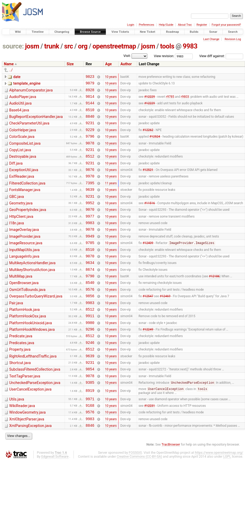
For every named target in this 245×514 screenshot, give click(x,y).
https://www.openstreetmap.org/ (219, 494)
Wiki (18, 32)
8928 (90, 92)
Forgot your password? (226, 24)
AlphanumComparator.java (31, 92)
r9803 (185, 99)
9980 (90, 352)
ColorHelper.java (22, 136)
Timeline (38, 32)
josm (32, 46)
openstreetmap (114, 46)
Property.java (19, 382)
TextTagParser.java (24, 411)
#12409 (148, 263)
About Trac (185, 24)
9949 (90, 255)
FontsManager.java (24, 203)
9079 (90, 84)
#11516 (149, 218)
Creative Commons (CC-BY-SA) (139, 498)
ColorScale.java (21, 144)
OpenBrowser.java (24, 307)
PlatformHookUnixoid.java (30, 352)
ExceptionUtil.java (23, 181)
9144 (90, 106)
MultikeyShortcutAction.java (32, 292)
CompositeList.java (24, 151)
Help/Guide (166, 24)
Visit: (127, 56)
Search (233, 32)
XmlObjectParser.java (26, 459)
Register (201, 24)
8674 (90, 292)
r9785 (170, 99)
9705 (90, 263)
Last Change (211, 39)
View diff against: (221, 56)
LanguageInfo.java (24, 277)
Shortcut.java (20, 396)
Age (108, 64)
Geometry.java (21, 218)
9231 (90, 129)
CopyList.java (20, 158)
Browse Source (90, 32)
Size (70, 64)
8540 (90, 307)
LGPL (227, 498)
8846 (90, 466)
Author (126, 64)
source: (13, 46)
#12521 (148, 181)
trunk (51, 46)
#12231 (149, 444)
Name (9, 64)
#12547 (148, 322)
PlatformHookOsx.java (27, 344)
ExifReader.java (21, 188)
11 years (111, 196)
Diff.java (16, 173)
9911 (90, 344)
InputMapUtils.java (24, 270)
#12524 (154, 144)
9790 (90, 300)
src (68, 46)
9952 (90, 218)
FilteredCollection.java (27, 196)
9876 (90, 181)
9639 (90, 203)
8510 (90, 114)
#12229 (149, 99)
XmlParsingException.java (30, 466)
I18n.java (16, 240)
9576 (90, 315)
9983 (190, 46)
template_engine (26, 84)
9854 (90, 404)
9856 (90, 322)
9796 (90, 144)
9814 (90, 99)
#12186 (214, 300)
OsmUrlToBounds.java (27, 315)
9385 (90, 419)
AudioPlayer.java (22, 99)
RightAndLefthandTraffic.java (32, 389)
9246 (90, 374)
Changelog (61, 32)
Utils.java (16, 436)
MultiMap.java (20, 300)
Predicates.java (21, 374)
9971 (90, 436)
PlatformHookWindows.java (32, 359)
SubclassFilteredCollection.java (34, 404)
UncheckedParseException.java (34, 419)
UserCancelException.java (30, 426)
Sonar (213, 32)
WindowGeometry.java (27, 451)
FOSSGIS (135, 494)
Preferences (146, 24)
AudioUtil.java (20, 106)
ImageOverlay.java (24, 248)
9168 (90, 444)
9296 (90, 359)
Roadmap (172, 32)
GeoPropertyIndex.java (27, 225)
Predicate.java (20, 367)
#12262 (148, 136)
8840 (90, 121)
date (16, 77)
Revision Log (233, 39)
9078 (90, 151)
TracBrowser (170, 486)
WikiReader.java (22, 444)
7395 (90, 196)
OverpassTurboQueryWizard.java (35, 322)
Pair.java (16, 330)
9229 (90, 136)
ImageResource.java (25, 263)
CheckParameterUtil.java (29, 129)
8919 (90, 427)
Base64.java (19, 114)
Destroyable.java (22, 166)
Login (130, 24)
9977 (90, 233)
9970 (90, 188)
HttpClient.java (21, 233)
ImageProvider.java (24, 255)
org (82, 46)
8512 (90, 166)
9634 (90, 285)
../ (11, 70)
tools (167, 46)
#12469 (165, 322)
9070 (90, 225)
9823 (90, 77)
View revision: (164, 56)
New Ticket (147, 32)
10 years (111, 77)
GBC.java (16, 211)
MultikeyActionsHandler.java (32, 285)
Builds (194, 32)
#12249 (148, 360)
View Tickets (120, 32)
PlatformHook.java (24, 337)
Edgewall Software (55, 498)
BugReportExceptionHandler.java (36, 121)
